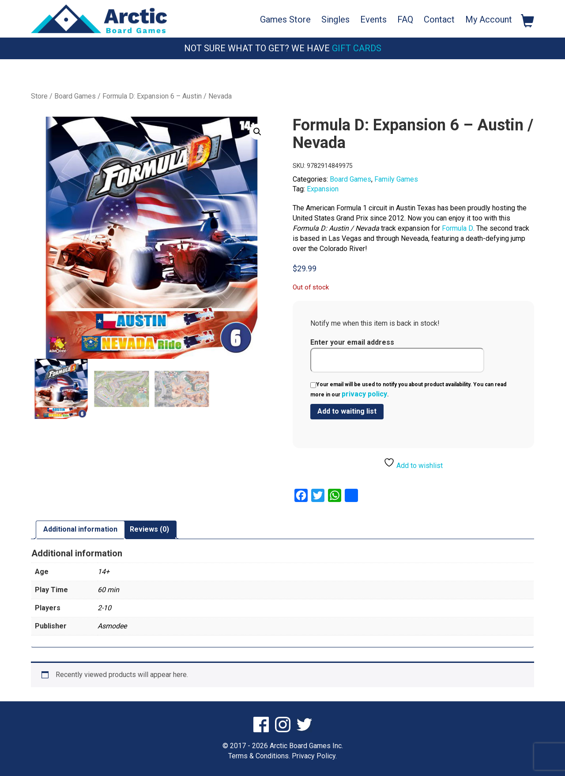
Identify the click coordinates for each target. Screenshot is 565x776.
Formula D (457, 228)
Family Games (396, 179)
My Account (488, 19)
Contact (439, 19)
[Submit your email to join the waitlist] (347, 412)
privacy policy (364, 394)
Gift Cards (356, 48)
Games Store (285, 19)
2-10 (104, 607)
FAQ (405, 19)
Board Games (75, 96)
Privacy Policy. (314, 755)
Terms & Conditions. (259, 755)
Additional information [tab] (80, 529)
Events (373, 19)
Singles (335, 19)
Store (39, 96)
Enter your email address (397, 355)
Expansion (323, 189)
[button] (257, 132)
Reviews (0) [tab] (149, 529)
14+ (103, 571)
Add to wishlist (413, 463)
